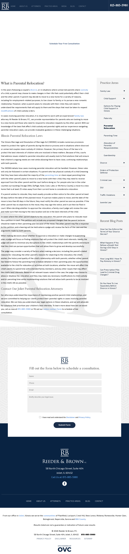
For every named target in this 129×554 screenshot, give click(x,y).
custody (84, 90)
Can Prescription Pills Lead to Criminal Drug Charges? (109, 272)
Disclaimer (70, 417)
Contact (82, 6)
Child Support (110, 98)
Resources (75, 538)
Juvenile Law (105, 202)
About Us (23, 6)
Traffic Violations (107, 195)
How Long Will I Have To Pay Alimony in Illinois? (111, 259)
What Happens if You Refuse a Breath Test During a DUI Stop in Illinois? (109, 246)
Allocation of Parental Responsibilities (111, 145)
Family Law (105, 91)
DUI (101, 187)
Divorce (103, 163)
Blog (72, 6)
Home (13, 6)
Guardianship (109, 155)
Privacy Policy (84, 417)
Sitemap (88, 538)
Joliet (21, 515)
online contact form (52, 309)
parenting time (51, 175)
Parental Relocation (109, 126)
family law (79, 116)
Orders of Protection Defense (109, 171)
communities (49, 515)
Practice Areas (51, 6)
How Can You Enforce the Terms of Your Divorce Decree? (111, 231)
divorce (33, 90)
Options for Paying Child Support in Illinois (112, 108)
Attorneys (36, 6)
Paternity (108, 118)
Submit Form (64, 425)
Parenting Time (110, 135)
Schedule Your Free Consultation (64, 43)
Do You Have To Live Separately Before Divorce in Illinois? (109, 285)
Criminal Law (106, 180)
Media (64, 6)
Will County (80, 519)
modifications (7, 111)
